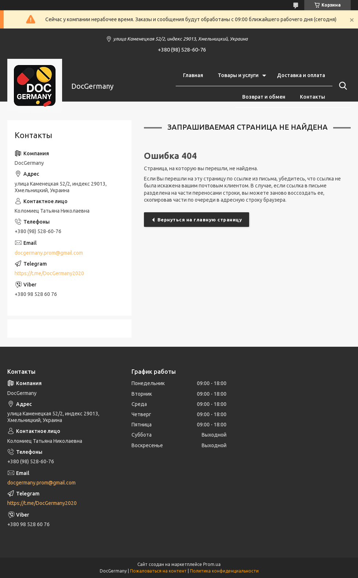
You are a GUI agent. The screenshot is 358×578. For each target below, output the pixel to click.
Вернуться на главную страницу (199, 219)
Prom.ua (212, 564)
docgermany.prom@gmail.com (49, 253)
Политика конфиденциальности (224, 571)
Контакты (312, 97)
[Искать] (341, 85)
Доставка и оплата (301, 75)
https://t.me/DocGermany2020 (49, 273)
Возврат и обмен (263, 97)
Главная (193, 75)
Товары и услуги (238, 75)
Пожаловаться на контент (158, 571)
